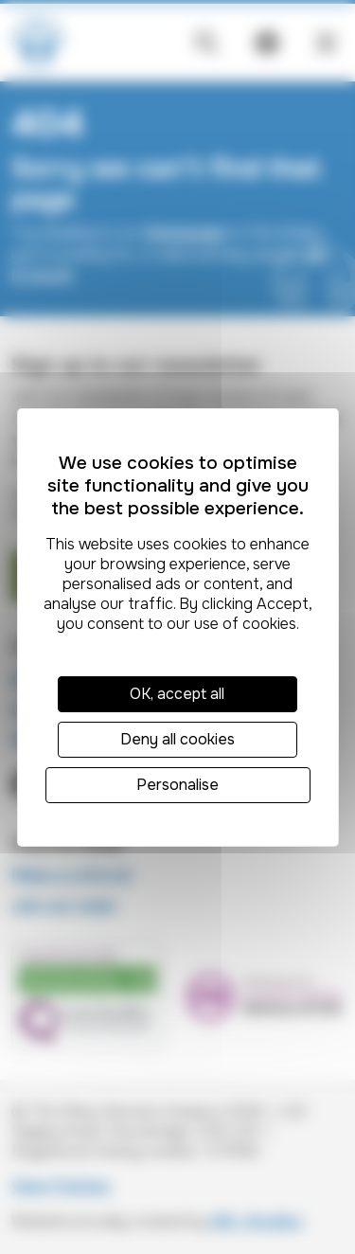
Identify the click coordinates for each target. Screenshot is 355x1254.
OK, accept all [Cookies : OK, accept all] (177, 694)
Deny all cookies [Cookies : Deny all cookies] (177, 739)
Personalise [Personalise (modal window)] (177, 785)
